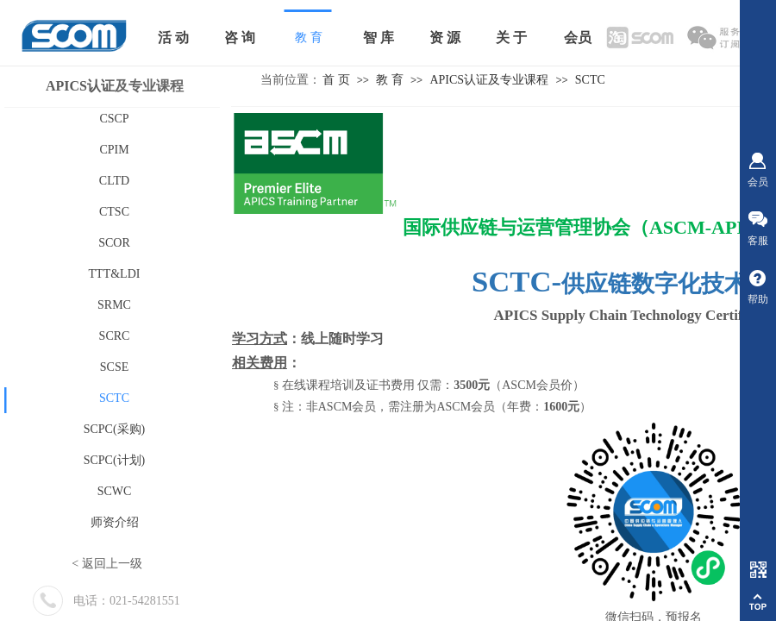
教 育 (390, 79)
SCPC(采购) (115, 429)
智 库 (378, 37)
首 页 (336, 79)
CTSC (114, 211)
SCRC (114, 335)
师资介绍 (115, 522)
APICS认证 (80, 85)
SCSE (114, 367)
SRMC (114, 304)
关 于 (511, 37)
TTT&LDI (115, 273)
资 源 (444, 37)
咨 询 (239, 37)
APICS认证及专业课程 (488, 79)
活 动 (173, 37)
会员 (577, 37)
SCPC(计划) (115, 460)
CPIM (113, 149)
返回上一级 (112, 563)
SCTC (590, 79)
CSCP (113, 118)
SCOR (114, 242)
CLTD (114, 180)
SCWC (114, 491)
